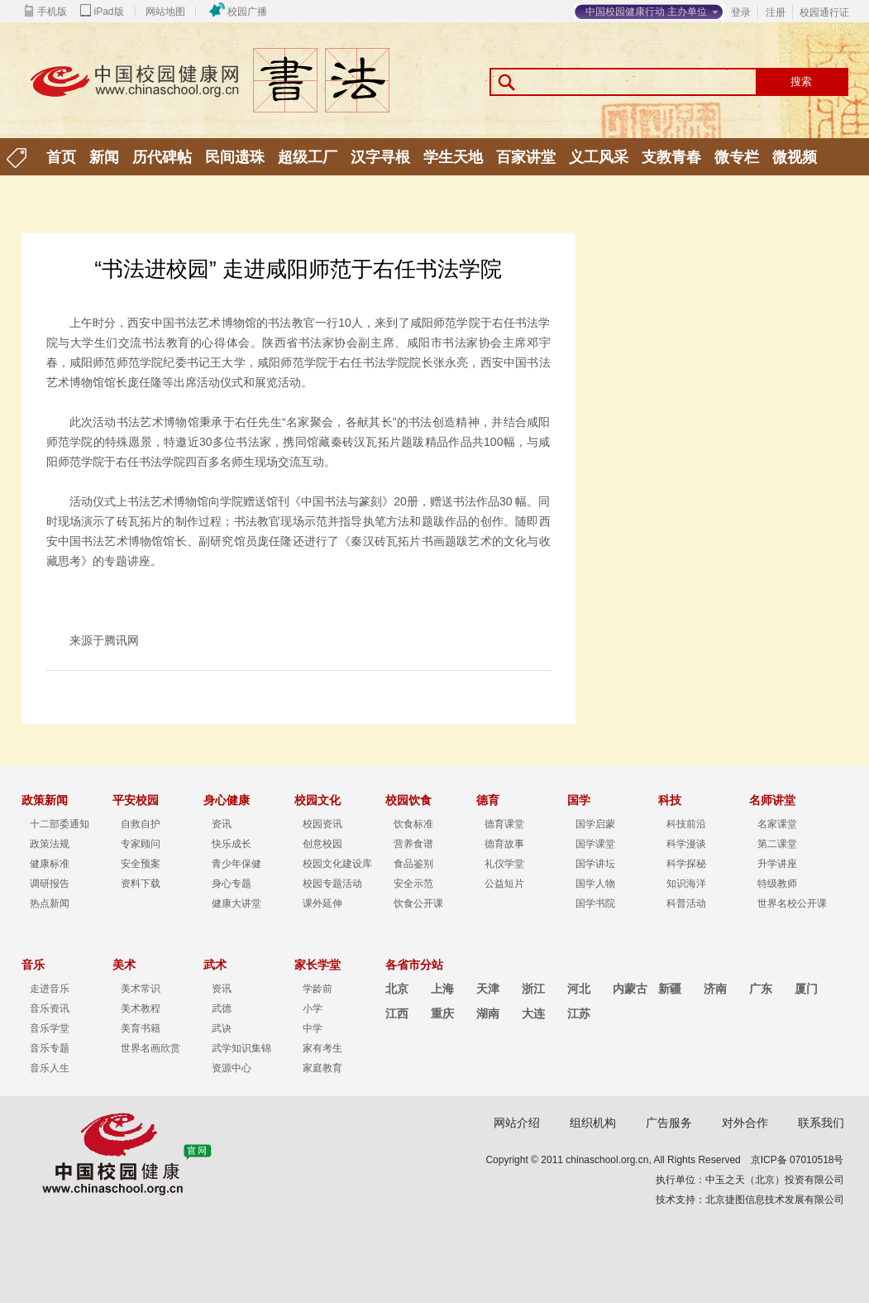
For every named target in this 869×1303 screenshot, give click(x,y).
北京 (396, 988)
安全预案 (140, 863)
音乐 (33, 964)
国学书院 (595, 903)
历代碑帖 (162, 157)
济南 (715, 988)
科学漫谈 (686, 844)
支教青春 (671, 157)
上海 (442, 988)
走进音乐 (49, 988)
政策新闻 (44, 800)
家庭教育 (322, 1068)
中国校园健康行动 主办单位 (646, 11)
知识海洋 (686, 883)
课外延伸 (322, 903)
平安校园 (135, 800)
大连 (533, 1013)
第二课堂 (777, 844)
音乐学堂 (49, 1028)
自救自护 (140, 824)
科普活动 (686, 903)
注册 (775, 12)
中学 (312, 1028)
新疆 (669, 988)
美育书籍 (140, 1028)
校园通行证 (824, 12)
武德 (222, 1008)
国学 (578, 800)
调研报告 (49, 883)
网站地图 (165, 11)
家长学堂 (317, 964)
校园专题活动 (332, 883)
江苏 (578, 1013)
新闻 (104, 157)
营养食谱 (413, 844)
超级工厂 (307, 157)
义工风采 (598, 157)
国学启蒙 (595, 824)
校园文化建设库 (337, 863)
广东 (760, 988)
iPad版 (109, 11)
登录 (741, 12)
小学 (312, 1008)
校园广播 (247, 11)
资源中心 (231, 1068)
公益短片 (504, 883)
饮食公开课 (418, 903)
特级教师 (777, 883)
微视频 (794, 157)
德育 (487, 800)
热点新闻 (49, 903)
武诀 (222, 1028)
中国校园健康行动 (219, 84)
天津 (487, 988)
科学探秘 (686, 863)
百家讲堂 (526, 157)
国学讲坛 (595, 863)
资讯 (222, 824)
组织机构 (593, 1122)
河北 (578, 988)
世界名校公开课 (792, 903)
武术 (215, 964)
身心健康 (226, 800)
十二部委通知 (59, 824)
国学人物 (595, 883)
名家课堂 (777, 824)
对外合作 (745, 1122)
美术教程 (140, 1008)
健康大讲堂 (236, 903)
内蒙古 (630, 988)
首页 (61, 157)
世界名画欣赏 (150, 1048)
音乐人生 (49, 1068)
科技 (669, 800)
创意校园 (322, 844)
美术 (124, 964)
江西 (396, 1013)
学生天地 (453, 157)
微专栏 (736, 157)
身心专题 (231, 883)
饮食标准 (413, 824)
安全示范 (413, 883)
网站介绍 (517, 1122)
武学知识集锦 (241, 1048)
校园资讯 (322, 824)
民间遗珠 (235, 157)
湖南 (487, 1013)
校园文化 (317, 800)
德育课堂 (504, 824)
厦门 (806, 988)
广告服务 (669, 1122)
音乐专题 (49, 1048)
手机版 (52, 11)
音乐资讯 (49, 1008)
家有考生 (322, 1048)
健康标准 (49, 863)
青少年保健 (236, 863)
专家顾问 (140, 844)
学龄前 (317, 988)
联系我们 (821, 1122)
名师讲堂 (772, 800)
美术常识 (140, 988)
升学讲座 (777, 863)
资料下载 (140, 883)
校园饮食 (408, 800)
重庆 (442, 1013)
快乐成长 (231, 844)
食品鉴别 (413, 863)
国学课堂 (595, 844)
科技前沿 (686, 824)
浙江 (533, 988)
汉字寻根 (380, 157)
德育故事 (504, 844)
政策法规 (49, 844)
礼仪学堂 (504, 863)
